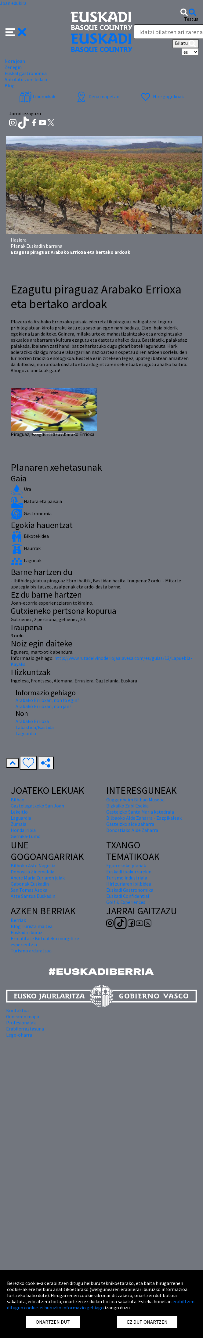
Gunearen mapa (22, 1016)
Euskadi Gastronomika (129, 890)
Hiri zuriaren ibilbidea (128, 884)
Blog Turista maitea (32, 926)
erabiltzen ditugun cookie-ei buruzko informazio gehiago (100, 1304)
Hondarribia (23, 830)
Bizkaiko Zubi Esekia (127, 806)
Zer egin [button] (13, 67)
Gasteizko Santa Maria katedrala (140, 812)
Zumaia (18, 824)
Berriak (18, 920)
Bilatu (185, 43)
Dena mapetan (97, 96)
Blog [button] (10, 85)
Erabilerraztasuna (25, 1029)
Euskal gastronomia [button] (26, 73)
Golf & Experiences (125, 902)
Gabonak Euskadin (30, 884)
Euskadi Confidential (127, 896)
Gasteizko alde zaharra (130, 824)
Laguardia (26, 733)
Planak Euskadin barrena (36, 246)
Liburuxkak (37, 96)
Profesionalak (21, 1023)
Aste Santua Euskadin (33, 896)
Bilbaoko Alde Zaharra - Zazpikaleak (144, 818)
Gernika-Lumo (26, 836)
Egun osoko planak (126, 865)
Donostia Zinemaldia (32, 872)
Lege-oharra (19, 1035)
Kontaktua (17, 1010)
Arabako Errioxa (32, 721)
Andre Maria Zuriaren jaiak (38, 878)
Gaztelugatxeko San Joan (37, 806)
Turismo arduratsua (31, 951)
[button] (16, 31)
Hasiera (19, 240)
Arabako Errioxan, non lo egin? (47, 700)
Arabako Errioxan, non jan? (43, 706)
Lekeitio (19, 812)
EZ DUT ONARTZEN (147, 1322)
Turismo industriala (126, 878)
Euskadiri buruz (26, 932)
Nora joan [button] (15, 61)
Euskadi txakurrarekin (128, 872)
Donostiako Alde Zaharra (132, 830)
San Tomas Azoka (29, 890)
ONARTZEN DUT (53, 1322)
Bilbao (17, 800)
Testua (191, 19)
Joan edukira (13, 3)
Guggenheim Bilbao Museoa (135, 800)
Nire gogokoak (162, 96)
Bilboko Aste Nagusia (33, 865)
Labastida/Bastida (35, 727)
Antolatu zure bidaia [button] (26, 79)
